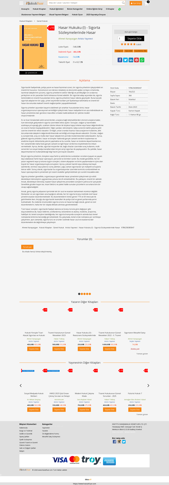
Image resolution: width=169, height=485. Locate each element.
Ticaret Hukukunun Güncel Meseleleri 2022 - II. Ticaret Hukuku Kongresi (110, 335)
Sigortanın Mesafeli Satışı (134, 332)
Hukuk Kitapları (45, 227)
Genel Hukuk (58, 227)
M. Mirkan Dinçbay (33, 399)
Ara (123, 2)
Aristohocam (59, 399)
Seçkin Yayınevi (135, 341)
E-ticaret (81, 479)
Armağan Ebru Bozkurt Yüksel (135, 399)
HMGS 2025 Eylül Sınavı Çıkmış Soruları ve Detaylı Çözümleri (59, 396)
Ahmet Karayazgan (30, 227)
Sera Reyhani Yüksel (84, 399)
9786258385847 (127, 227)
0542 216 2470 (117, 432)
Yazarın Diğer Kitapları (84, 302)
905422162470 (130, 432)
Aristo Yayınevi (71, 227)
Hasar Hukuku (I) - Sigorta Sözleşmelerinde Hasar (99, 227)
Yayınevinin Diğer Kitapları (84, 362)
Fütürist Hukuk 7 (135, 393)
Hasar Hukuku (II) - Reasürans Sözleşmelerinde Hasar (84, 335)
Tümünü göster (142, 354)
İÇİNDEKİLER (31, 73)
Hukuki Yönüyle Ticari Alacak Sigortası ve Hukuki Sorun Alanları (34, 335)
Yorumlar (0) (84, 239)
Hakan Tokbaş (59, 339)
